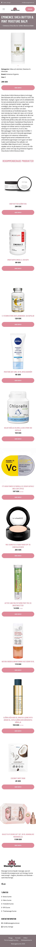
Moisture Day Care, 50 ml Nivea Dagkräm (18, 372)
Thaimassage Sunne (9, 911)
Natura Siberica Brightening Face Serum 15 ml (18, 661)
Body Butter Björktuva (18, 204)
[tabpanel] (18, 47)
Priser (30, 9)
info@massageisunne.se (28, 2)
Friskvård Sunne (8, 904)
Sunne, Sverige (6, 2)
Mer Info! (18, 88)
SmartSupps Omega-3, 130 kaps (18, 260)
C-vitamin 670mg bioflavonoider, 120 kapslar (18, 316)
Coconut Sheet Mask (18, 778)
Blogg (10, 938)
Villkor (25, 938)
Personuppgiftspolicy (11, 940)
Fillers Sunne (7, 900)
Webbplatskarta (26, 940)
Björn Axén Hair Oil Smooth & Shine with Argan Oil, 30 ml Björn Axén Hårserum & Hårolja (18, 719)
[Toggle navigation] (3, 9)
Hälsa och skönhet (16, 69)
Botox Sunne (7, 897)
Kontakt (18, 938)
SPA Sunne (6, 907)
